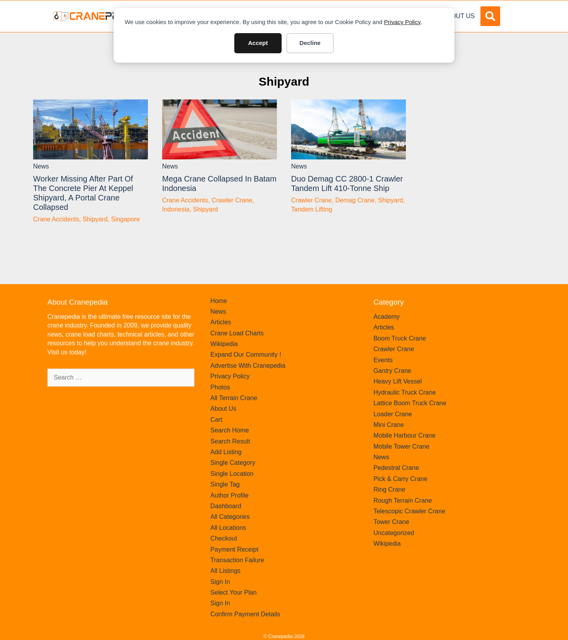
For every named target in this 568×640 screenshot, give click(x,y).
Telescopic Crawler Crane (409, 511)
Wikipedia (223, 344)
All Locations (228, 527)
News (41, 166)
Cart (216, 419)
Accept (258, 42)
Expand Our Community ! (245, 354)
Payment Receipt (234, 549)
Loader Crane (393, 414)
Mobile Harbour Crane (404, 435)
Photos (220, 387)
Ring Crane (389, 489)
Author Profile (229, 495)
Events (383, 360)
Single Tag (224, 484)
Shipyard (284, 81)
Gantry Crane (392, 370)
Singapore (125, 219)
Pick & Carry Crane (401, 478)
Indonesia (175, 209)
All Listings (225, 570)
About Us (459, 16)
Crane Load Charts (236, 333)
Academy (387, 316)
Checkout (223, 538)
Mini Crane (389, 424)
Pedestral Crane (396, 467)
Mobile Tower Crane (402, 446)
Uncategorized (394, 533)
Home (218, 301)
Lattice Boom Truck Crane (410, 403)
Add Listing (225, 452)
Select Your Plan (233, 592)
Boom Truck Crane (400, 338)
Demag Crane (355, 200)
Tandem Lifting (311, 209)
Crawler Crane (231, 200)
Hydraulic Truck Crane (405, 392)
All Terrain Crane (233, 398)
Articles (220, 322)
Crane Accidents (56, 219)
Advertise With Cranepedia (247, 365)
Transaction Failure (237, 560)
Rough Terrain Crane (403, 500)
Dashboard (225, 506)
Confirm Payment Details (245, 614)
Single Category (232, 462)
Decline (309, 42)
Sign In (220, 581)
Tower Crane (391, 521)
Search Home (229, 430)
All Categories (230, 516)
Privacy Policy (402, 22)
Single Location (231, 473)
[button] (490, 16)
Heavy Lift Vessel (398, 381)
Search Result (230, 441)
